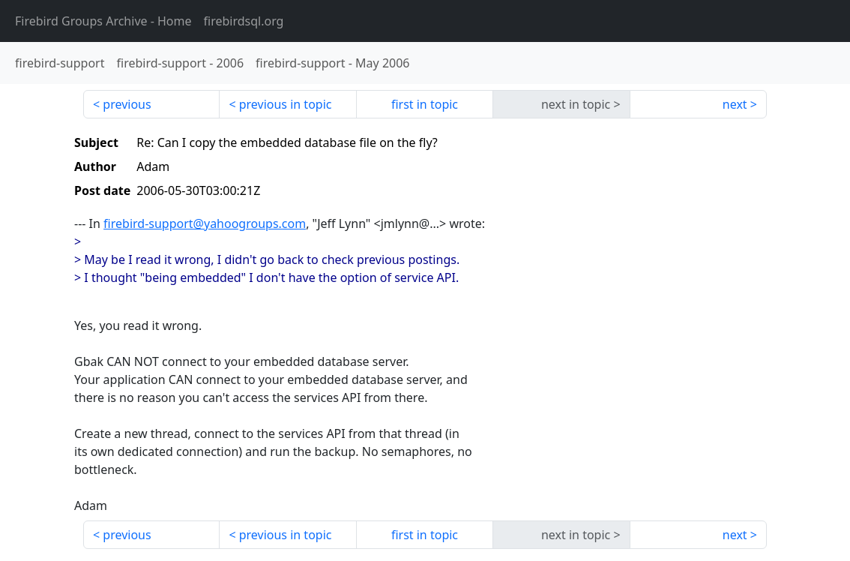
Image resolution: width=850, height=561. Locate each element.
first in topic (424, 104)
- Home (103, 21)
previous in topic (285, 104)
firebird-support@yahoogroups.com (204, 223)
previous (127, 104)
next (735, 104)
